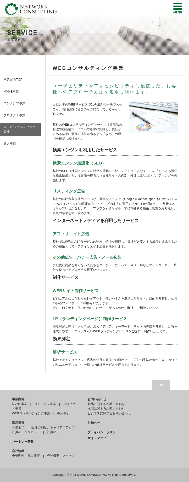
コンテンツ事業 (14, 103)
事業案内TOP (13, 79)
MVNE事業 (11, 91)
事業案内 (18, 399)
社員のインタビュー (26, 432)
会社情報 (18, 451)
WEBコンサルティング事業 (20, 129)
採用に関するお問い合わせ (106, 408)
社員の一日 (54, 432)
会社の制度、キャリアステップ (53, 427)
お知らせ (94, 422)
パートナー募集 (23, 441)
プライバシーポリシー (103, 432)
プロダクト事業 (14, 115)
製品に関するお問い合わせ (106, 404)
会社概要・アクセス (61, 456)
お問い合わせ (97, 399)
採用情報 (18, 422)
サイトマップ (97, 438)
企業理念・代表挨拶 (26, 456)
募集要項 (18, 427)
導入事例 (10, 143)
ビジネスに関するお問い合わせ (109, 413)
